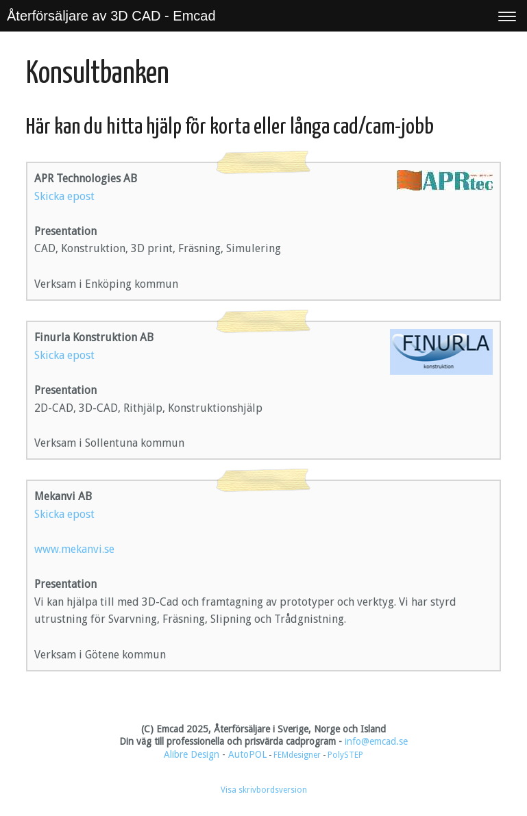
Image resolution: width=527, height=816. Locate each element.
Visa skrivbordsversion (264, 790)
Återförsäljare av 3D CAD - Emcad (111, 15)
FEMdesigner (298, 755)
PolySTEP (345, 755)
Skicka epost (64, 196)
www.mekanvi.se (74, 549)
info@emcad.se (376, 741)
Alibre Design (191, 754)
